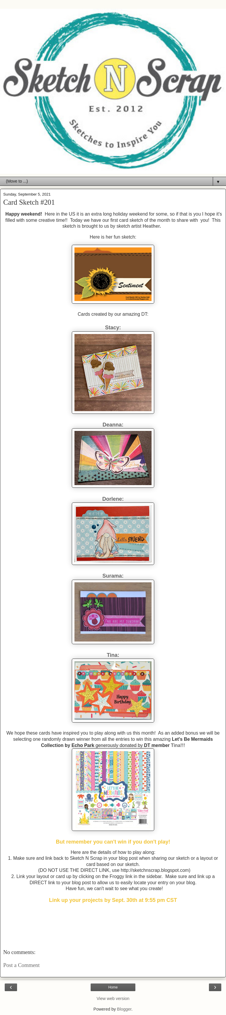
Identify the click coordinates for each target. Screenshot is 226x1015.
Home (113, 987)
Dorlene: (113, 499)
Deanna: (112, 425)
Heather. (152, 226)
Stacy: (113, 327)
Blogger (124, 1009)
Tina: (113, 655)
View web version (113, 998)
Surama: (113, 576)
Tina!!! (178, 745)
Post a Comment (21, 965)
